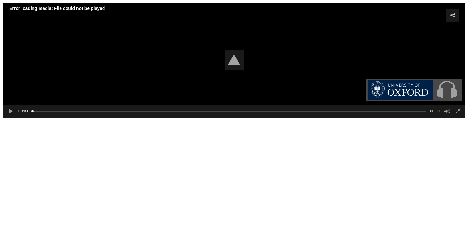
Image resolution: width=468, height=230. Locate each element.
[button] (234, 60)
